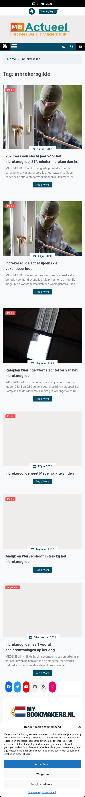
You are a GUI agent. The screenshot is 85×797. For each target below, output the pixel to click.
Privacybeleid (49, 792)
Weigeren (42, 774)
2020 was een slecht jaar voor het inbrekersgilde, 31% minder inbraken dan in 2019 (41, 159)
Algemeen (12, 587)
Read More (42, 184)
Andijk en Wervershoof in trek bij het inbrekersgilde (35, 559)
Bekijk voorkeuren (42, 784)
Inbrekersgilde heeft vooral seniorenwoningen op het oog (30, 647)
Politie (10, 89)
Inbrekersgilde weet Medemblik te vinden (39, 473)
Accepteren (42, 764)
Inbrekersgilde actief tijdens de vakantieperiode (31, 266)
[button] (79, 727)
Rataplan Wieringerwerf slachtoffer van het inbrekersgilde (41, 373)
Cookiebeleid (34, 792)
